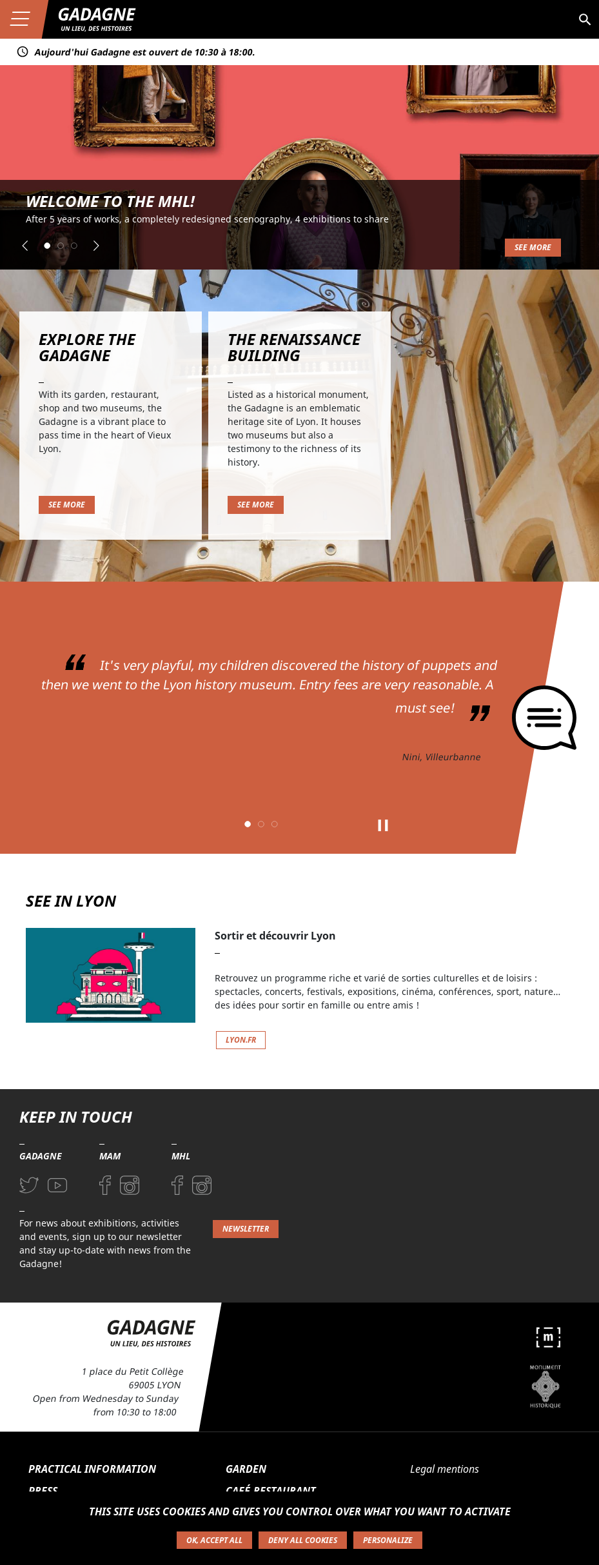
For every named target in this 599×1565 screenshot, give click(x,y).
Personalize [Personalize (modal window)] (388, 1540)
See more (533, 247)
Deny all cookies (302, 1540)
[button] (25, 245)
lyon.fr (241, 1039)
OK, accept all (214, 1540)
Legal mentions (444, 1469)
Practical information (92, 1469)
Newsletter (245, 1228)
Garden (246, 1469)
